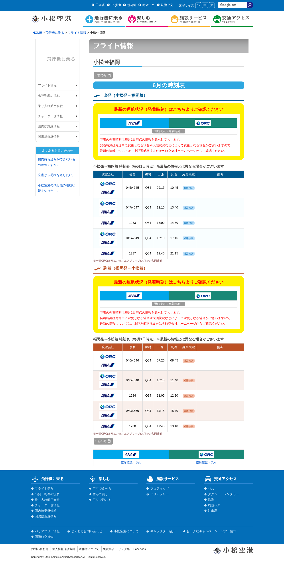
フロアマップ (157, 488)
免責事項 (114, 549)
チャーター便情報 (50, 116)
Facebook (146, 549)
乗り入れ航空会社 (50, 106)
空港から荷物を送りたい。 (56, 175)
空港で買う (98, 494)
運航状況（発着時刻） (168, 131)
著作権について (93, 549)
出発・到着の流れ (45, 494)
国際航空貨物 (42, 536)
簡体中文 (146, 5)
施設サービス (162, 479)
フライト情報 (77, 32)
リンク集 (130, 549)
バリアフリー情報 (45, 531)
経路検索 (188, 188)
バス (209, 488)
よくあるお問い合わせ (84, 531)
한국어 (129, 5)
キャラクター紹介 (160, 531)
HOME (37, 32)
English (114, 5)
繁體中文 (165, 5)
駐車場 (210, 510)
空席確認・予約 (131, 462)
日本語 (98, 5)
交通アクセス (220, 479)
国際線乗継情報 (49, 136)
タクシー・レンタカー (221, 494)
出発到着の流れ (49, 95)
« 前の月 (102, 75)
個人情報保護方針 (65, 549)
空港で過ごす (100, 499)
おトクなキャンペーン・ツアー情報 (209, 531)
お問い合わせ (40, 549)
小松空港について (124, 531)
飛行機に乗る (54, 32)
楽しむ (99, 479)
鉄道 (209, 499)
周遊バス (212, 505)
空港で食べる (100, 488)
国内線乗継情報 (49, 126)
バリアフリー (157, 494)
